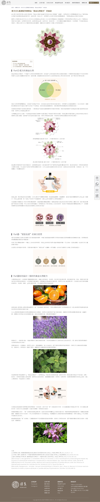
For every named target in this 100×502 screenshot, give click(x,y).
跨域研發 (47, 486)
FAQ (59, 493)
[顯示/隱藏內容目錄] (30, 61)
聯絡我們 (60, 490)
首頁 (36, 3)
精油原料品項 (59, 3)
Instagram (34, 486)
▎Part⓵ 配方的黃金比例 (19, 63)
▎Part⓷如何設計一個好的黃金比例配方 (22, 66)
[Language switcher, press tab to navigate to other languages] (94, 3)
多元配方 (67, 3)
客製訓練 (47, 490)
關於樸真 (47, 484)
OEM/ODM (50, 3)
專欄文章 (84, 3)
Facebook (34, 484)
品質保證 (47, 488)
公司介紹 (42, 3)
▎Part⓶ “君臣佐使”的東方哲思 (21, 65)
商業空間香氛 (76, 3)
